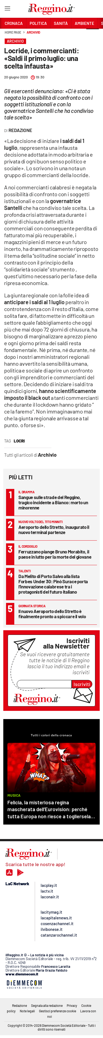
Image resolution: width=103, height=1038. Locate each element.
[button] (92, 35)
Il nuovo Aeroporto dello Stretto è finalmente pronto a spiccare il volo (52, 613)
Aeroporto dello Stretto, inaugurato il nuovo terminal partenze (53, 529)
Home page (13, 32)
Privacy (72, 1005)
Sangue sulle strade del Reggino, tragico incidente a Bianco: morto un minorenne (53, 502)
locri (19, 440)
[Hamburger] (7, 9)
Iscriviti (82, 684)
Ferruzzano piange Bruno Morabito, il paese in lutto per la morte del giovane (54, 554)
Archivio (33, 32)
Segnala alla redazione (47, 1005)
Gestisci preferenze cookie (57, 1011)
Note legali (27, 1011)
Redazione (19, 1005)
